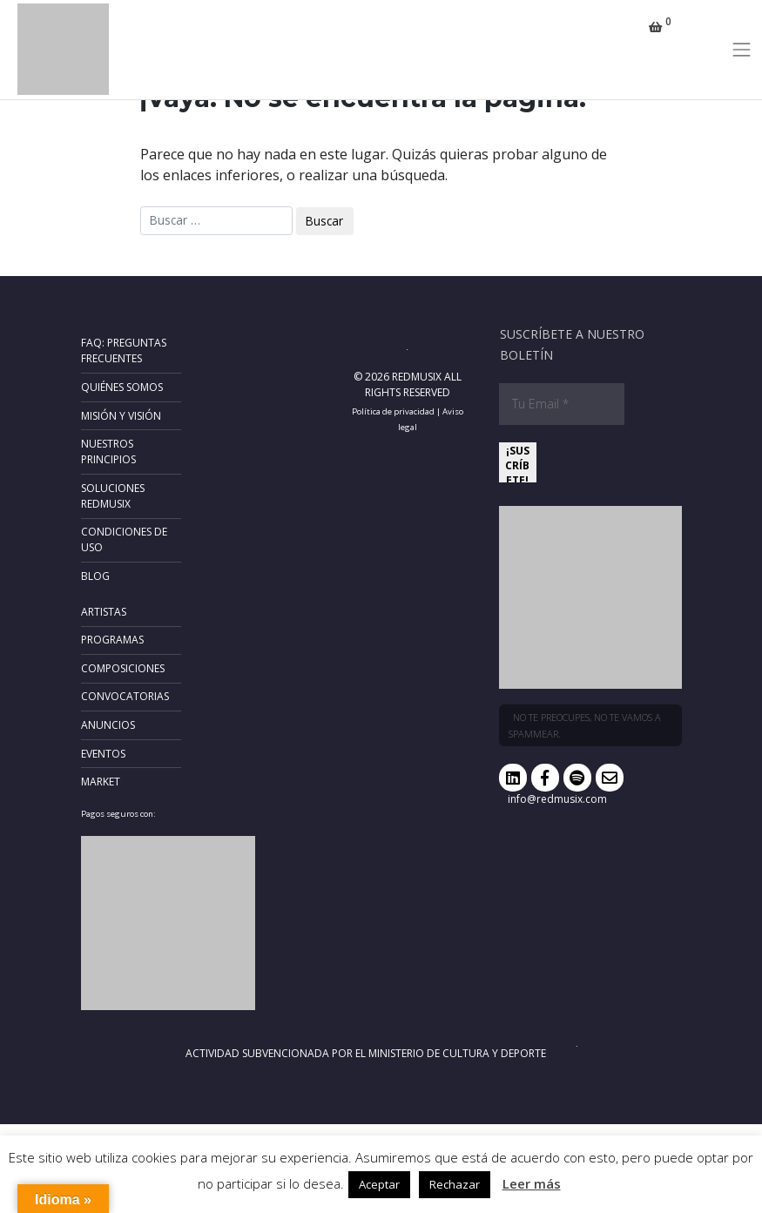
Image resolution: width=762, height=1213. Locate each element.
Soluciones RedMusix (113, 496)
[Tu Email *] (562, 404)
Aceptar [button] (379, 1184)
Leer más (531, 1183)
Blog (95, 576)
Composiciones (123, 668)
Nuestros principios (108, 451)
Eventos (103, 753)
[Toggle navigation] (742, 50)
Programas (112, 639)
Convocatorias (125, 696)
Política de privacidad (393, 411)
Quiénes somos (122, 387)
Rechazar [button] (454, 1184)
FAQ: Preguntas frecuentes (123, 350)
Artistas (103, 611)
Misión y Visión (121, 415)
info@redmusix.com (557, 799)
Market (100, 781)
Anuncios (108, 725)
